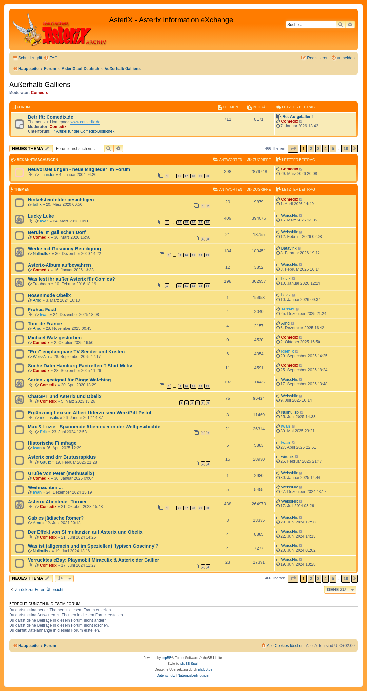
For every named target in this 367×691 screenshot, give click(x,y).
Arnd (37, 300)
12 (200, 255)
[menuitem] (50, 58)
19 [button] (345, 148)
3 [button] (318, 148)
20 (207, 176)
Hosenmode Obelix (49, 295)
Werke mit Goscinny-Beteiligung (64, 248)
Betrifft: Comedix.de (50, 117)
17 (186, 176)
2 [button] (311, 148)
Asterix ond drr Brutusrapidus (62, 457)
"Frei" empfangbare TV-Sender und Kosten (76, 351)
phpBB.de (205, 669)
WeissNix (289, 215)
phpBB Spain (189, 663)
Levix (285, 278)
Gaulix (45, 462)
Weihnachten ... (45, 487)
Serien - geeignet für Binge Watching (69, 379)
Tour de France (45, 323)
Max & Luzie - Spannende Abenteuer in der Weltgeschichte (94, 426)
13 (207, 255)
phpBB (166, 658)
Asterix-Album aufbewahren (59, 265)
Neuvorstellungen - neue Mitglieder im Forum (79, 169)
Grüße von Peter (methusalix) (61, 473)
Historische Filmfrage (52, 443)
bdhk (37, 204)
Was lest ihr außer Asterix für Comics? (71, 279)
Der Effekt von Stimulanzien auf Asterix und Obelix (85, 532)
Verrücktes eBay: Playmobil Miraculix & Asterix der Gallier (93, 560)
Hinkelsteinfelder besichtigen (61, 199)
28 (207, 222)
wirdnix (287, 456)
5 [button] (333, 148)
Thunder (47, 174)
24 (179, 222)
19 (200, 176)
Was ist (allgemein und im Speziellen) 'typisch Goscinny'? (93, 546)
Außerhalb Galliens (39, 84)
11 (193, 255)
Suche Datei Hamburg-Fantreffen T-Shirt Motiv (80, 365)
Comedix (39, 92)
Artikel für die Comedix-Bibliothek (83, 131)
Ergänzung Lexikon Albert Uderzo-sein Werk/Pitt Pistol (89, 412)
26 (193, 222)
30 (207, 508)
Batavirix (288, 248)
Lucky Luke (41, 216)
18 (193, 176)
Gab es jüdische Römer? (56, 518)
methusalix (49, 418)
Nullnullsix (41, 253)
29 (200, 508)
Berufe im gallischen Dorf (57, 232)
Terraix (287, 309)
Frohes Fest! (42, 309)
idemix (287, 351)
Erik (44, 432)
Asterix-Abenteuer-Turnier (57, 501)
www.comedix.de (85, 122)
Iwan (44, 221)
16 (179, 176)
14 (207, 285)
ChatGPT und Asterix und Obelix (64, 396)
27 (200, 222)
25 (186, 222)
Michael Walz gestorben (55, 337)
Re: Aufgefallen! (297, 117)
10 (186, 255)
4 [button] (325, 148)
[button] (293, 149)
